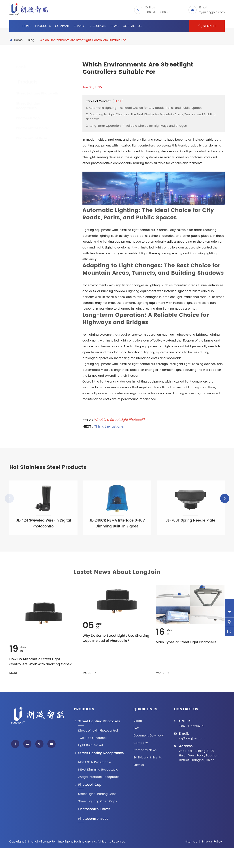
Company (62, 26)
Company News (144, 750)
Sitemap (191, 841)
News (114, 26)
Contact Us (132, 26)
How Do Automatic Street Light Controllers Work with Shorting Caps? (40, 664)
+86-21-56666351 (157, 12)
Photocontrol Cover (29, 128)
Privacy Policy (212, 841)
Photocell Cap (24, 118)
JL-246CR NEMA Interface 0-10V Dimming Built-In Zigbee (117, 525)
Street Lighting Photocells (34, 93)
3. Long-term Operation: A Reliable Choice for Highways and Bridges (136, 125)
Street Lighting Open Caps (97, 801)
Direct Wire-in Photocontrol (98, 730)
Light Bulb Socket (90, 745)
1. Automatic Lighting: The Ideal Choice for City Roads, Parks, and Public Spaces (144, 107)
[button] (224, 498)
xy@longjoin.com (212, 12)
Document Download (148, 735)
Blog (31, 40)
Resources (98, 26)
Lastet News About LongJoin (117, 574)
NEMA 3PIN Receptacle (94, 762)
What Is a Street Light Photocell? (119, 417)
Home (26, 26)
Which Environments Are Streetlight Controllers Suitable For (83, 40)
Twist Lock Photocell (92, 738)
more (16, 675)
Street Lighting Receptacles (25, 106)
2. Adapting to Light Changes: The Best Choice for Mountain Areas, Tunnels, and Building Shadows (151, 117)
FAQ (136, 728)
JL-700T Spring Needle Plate (190, 523)
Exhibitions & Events (147, 757)
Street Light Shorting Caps (97, 794)
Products (43, 26)
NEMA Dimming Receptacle (98, 769)
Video (137, 721)
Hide (118, 101)
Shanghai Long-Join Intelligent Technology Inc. (62, 841)
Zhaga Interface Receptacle (99, 777)
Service (79, 26)
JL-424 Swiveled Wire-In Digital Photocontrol (43, 525)
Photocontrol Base (28, 138)
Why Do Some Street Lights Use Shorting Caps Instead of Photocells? (116, 640)
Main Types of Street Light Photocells (186, 644)
